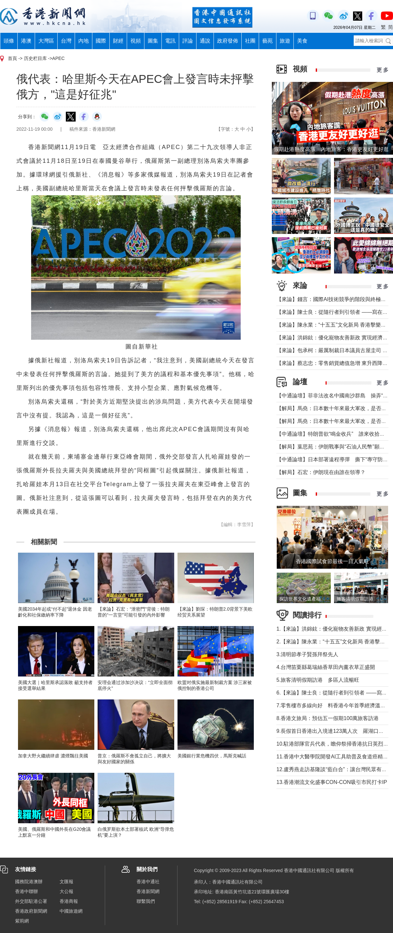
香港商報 (69, 901)
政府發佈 (227, 41)
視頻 (135, 41)
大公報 (66, 891)
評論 (187, 41)
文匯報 (66, 881)
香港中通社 (148, 881)
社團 (250, 41)
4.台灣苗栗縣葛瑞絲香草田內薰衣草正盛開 (325, 667)
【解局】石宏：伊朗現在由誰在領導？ (320, 472)
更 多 (382, 70)
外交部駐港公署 (31, 901)
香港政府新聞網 (31, 911)
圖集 (153, 41)
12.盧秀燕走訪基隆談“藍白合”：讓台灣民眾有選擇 (334, 769)
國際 (101, 41)
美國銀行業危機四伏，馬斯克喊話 (212, 755)
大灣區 (46, 41)
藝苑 (267, 41)
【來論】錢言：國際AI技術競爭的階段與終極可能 (333, 299)
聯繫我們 (146, 901)
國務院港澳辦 (29, 881)
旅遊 (285, 41)
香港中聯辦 (26, 891)
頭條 (9, 41)
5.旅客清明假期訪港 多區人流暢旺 (317, 680)
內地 (83, 41)
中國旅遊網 (71, 911)
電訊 (170, 41)
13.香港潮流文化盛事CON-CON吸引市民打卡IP (331, 782)
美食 (302, 41)
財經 (118, 41)
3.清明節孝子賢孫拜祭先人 (307, 654)
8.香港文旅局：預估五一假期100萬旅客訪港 (327, 718)
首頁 (12, 58)
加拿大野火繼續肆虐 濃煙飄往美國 (53, 755)
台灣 (66, 41)
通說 (205, 41)
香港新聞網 (148, 891)
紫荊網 (22, 920)
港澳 (26, 41)
